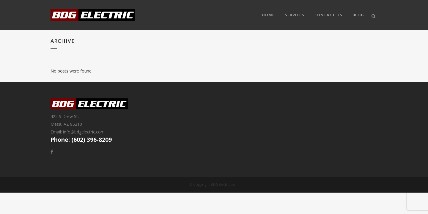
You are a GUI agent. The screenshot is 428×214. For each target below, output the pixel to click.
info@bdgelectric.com (84, 132)
